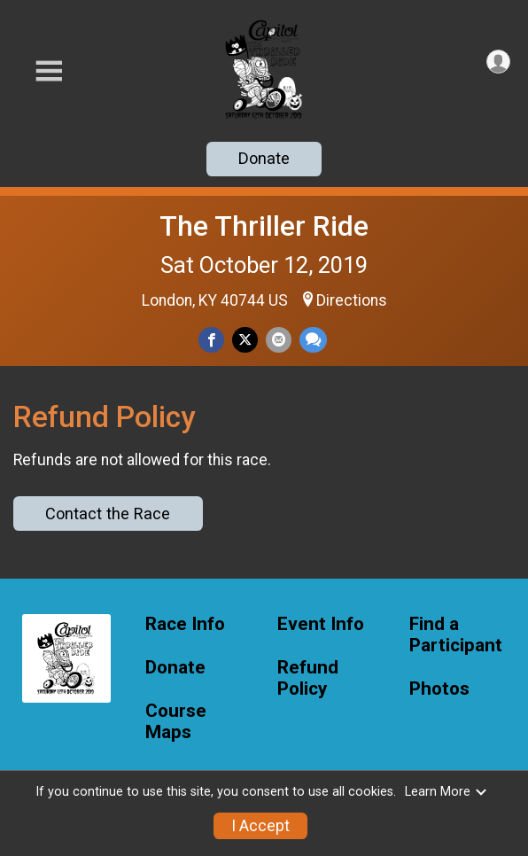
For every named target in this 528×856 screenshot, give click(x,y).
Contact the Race (107, 513)
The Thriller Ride (264, 226)
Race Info (185, 624)
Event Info (320, 624)
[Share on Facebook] (211, 340)
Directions (351, 300)
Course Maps (175, 722)
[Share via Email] (278, 340)
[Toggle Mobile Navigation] (48, 71)
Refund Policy (307, 678)
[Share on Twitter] (245, 340)
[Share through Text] (313, 340)
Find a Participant (455, 635)
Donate (264, 158)
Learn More (446, 791)
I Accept (260, 826)
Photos (439, 689)
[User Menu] (498, 62)
